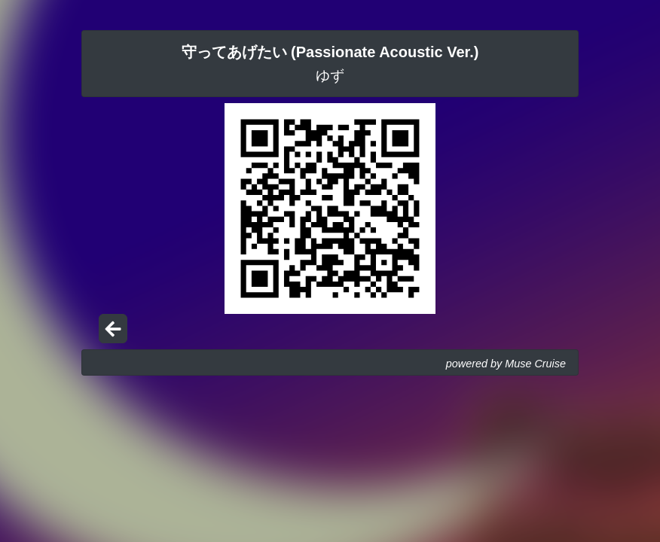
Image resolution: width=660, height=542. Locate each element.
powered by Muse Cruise (506, 364)
